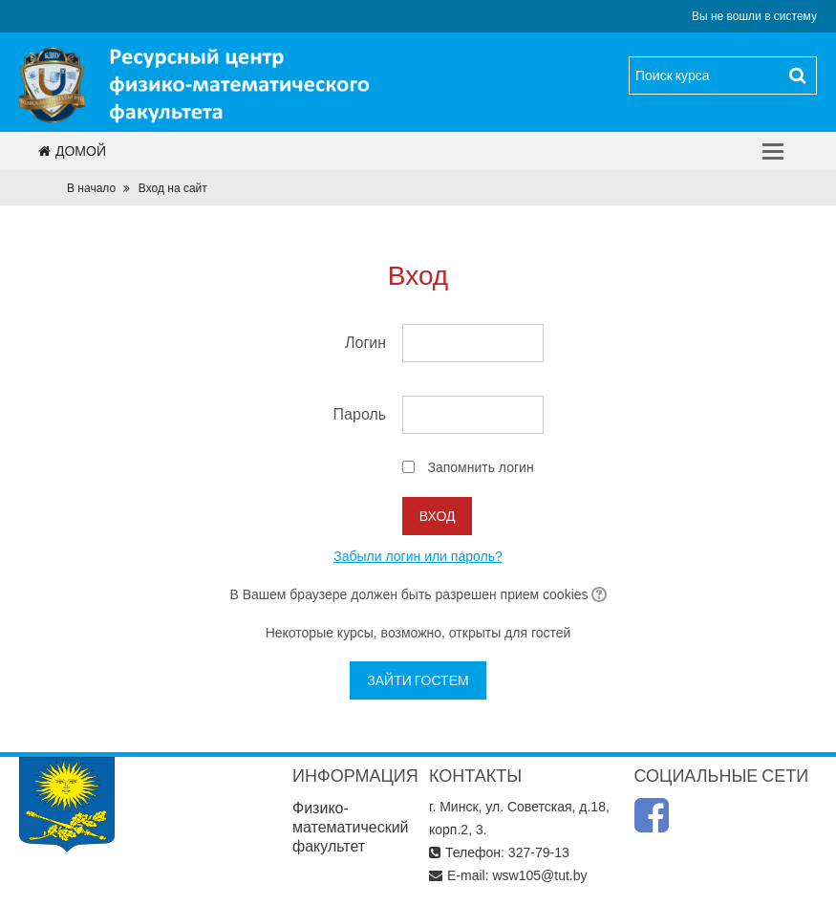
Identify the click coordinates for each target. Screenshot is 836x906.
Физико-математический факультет (350, 827)
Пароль (360, 414)
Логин (365, 342)
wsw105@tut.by (539, 875)
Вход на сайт (173, 188)
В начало (91, 188)
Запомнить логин (480, 467)
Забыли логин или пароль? (417, 556)
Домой (72, 151)
